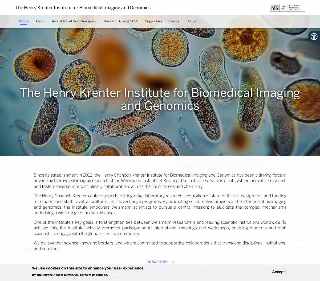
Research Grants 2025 (121, 21)
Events (174, 21)
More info (117, 275)
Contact (192, 21)
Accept (278, 272)
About (40, 21)
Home (23, 21)
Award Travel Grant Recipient (74, 21)
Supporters (153, 21)
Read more (157, 261)
